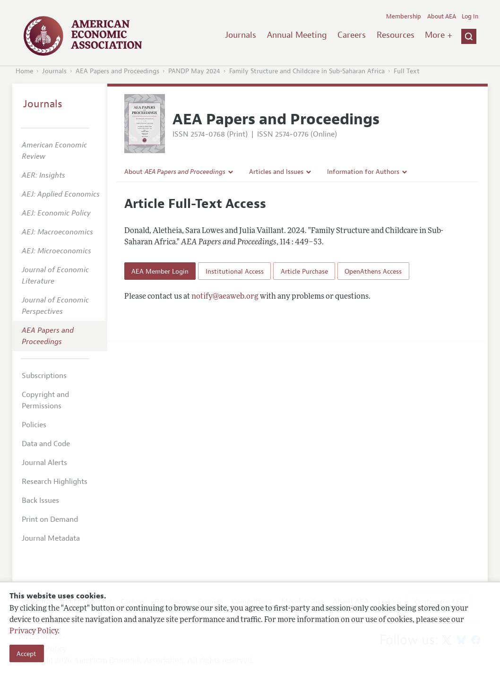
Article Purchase (304, 271)
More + (438, 35)
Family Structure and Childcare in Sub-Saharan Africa (307, 71)
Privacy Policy (33, 631)
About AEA (441, 16)
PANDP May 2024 (194, 71)
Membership (403, 16)
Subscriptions (44, 375)
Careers (351, 35)
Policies (34, 425)
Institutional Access (235, 271)
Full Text (407, 71)
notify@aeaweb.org (225, 297)
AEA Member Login (160, 271)
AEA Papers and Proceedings (117, 71)
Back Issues (40, 500)
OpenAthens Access (373, 271)
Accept (26, 653)
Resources (395, 35)
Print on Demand (50, 519)
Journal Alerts (44, 462)
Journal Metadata (51, 538)
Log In (470, 16)
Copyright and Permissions (45, 400)
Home (24, 71)
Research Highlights (54, 481)
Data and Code (46, 444)
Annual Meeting (297, 35)
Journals (240, 35)
